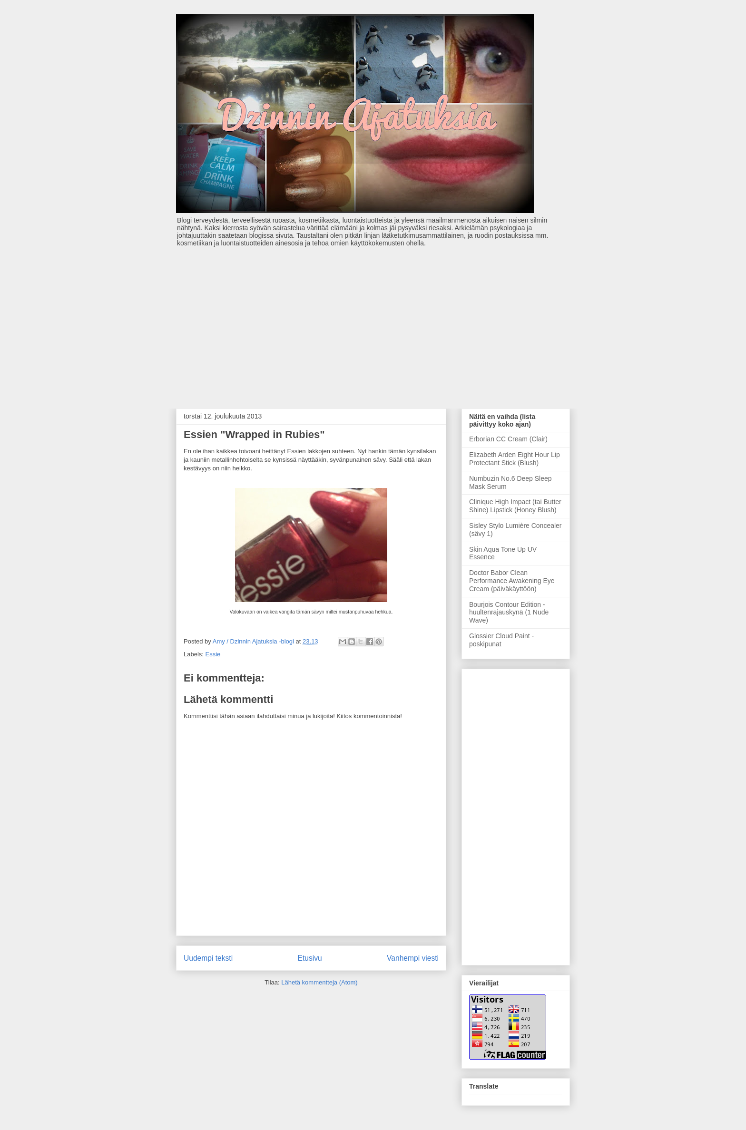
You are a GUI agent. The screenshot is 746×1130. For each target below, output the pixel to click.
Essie (213, 654)
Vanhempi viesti (413, 958)
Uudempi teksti (208, 958)
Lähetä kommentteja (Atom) (319, 982)
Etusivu (310, 958)
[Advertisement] (373, 323)
